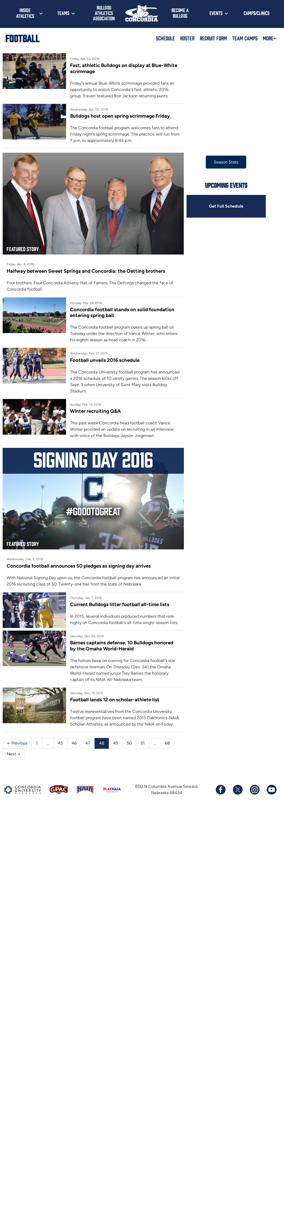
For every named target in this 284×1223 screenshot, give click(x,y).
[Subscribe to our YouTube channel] (271, 827)
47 (86, 792)
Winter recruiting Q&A (113, 425)
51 (141, 792)
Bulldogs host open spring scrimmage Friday (137, 112)
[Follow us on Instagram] (254, 827)
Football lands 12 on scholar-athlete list (130, 746)
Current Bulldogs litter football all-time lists (135, 650)
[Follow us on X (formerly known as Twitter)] (237, 827)
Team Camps (245, 38)
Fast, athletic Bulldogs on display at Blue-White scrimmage (152, 65)
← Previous (17, 792)
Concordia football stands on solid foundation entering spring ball (159, 331)
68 (165, 792)
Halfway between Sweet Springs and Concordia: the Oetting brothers (82, 299)
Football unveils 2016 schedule (121, 378)
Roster (187, 38)
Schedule (165, 38)
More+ (269, 38)
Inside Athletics (25, 13)
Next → (182, 792)
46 (73, 792)
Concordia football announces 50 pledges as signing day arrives (76, 611)
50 (127, 792)
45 (59, 792)
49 (114, 792)
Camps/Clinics (256, 13)
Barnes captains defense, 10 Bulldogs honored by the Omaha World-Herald (154, 699)
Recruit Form (213, 38)
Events (215, 13)
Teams (63, 13)
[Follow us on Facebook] (220, 827)
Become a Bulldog (180, 12)
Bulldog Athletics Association (104, 12)
